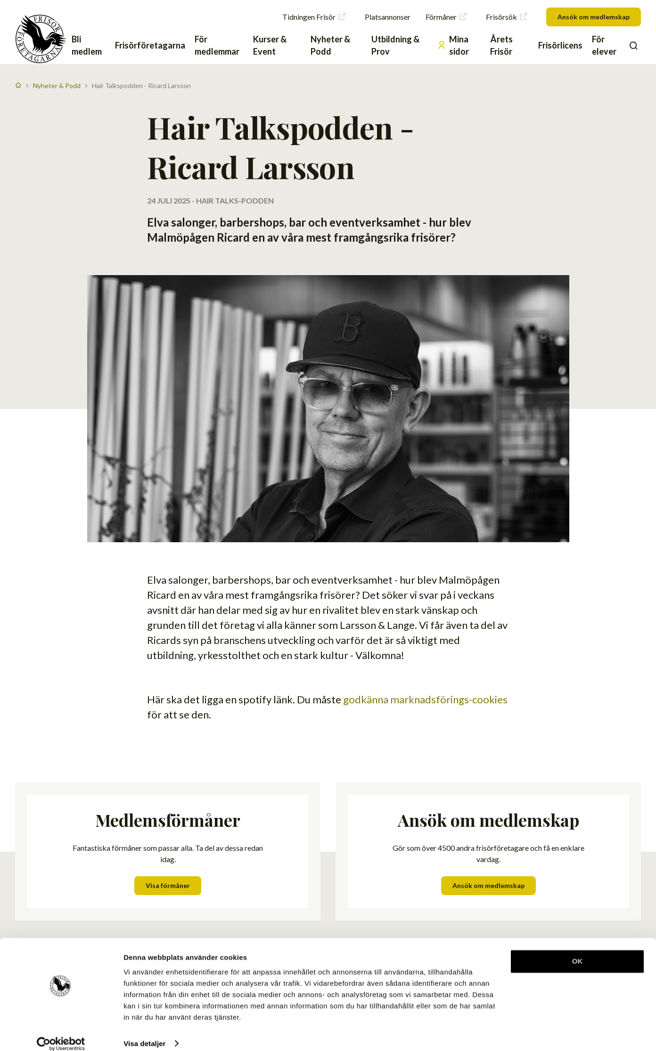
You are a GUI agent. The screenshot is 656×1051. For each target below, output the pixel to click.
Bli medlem (87, 45)
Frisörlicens (560, 45)
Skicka (617, 813)
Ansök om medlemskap (594, 17)
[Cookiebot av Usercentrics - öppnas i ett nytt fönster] (61, 1033)
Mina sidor (453, 45)
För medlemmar (217, 45)
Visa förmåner (168, 633)
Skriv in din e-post (486, 798)
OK (577, 950)
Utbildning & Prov (395, 45)
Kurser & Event (270, 45)
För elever (604, 45)
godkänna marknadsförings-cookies (425, 447)
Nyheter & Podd (330, 45)
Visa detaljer (144, 1032)
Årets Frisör (501, 45)
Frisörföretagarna (150, 45)
